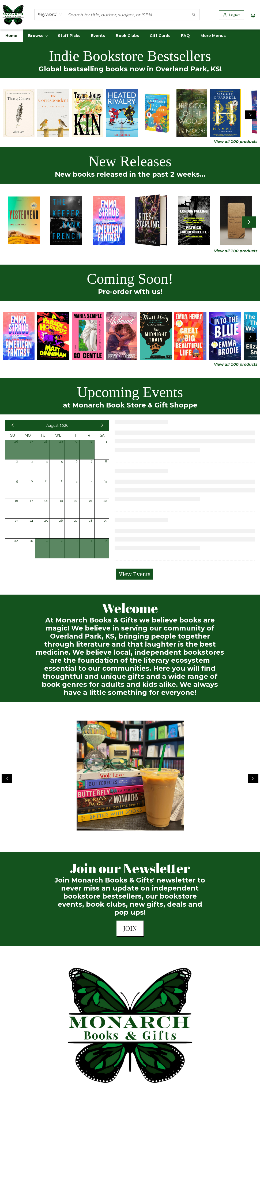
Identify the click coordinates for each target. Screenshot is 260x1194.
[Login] (231, 14)
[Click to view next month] (102, 425)
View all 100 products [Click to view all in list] (235, 141)
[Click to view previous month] (12, 425)
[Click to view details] (19, 113)
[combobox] (50, 14)
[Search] (194, 14)
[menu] (130, 35)
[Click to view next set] (250, 114)
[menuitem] (11, 35)
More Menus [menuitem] (213, 35)
